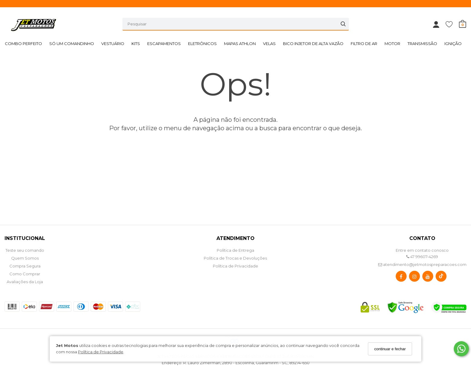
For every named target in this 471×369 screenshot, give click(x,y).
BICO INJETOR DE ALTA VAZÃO (313, 43)
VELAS (269, 43)
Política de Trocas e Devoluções (235, 258)
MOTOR (392, 43)
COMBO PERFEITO (23, 43)
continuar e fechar (390, 349)
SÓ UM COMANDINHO (71, 43)
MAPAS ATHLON (240, 43)
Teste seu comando (24, 250)
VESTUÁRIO (112, 43)
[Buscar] (343, 24)
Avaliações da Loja (25, 281)
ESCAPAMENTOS (164, 43)
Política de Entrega (235, 250)
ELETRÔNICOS (202, 43)
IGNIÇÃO (453, 43)
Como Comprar (24, 273)
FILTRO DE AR (364, 43)
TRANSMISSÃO (422, 43)
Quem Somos (25, 258)
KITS (136, 43)
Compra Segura (25, 266)
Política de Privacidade (100, 351)
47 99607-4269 (422, 256)
